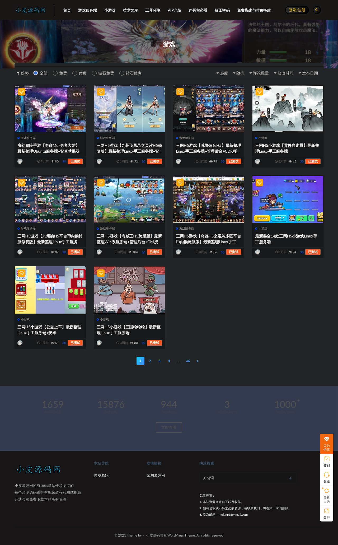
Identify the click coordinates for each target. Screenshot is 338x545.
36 (188, 361)
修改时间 (285, 73)
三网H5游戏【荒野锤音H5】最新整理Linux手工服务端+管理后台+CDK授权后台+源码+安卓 (208, 151)
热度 (224, 73)
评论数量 (261, 73)
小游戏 (261, 137)
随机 (240, 73)
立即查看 (169, 427)
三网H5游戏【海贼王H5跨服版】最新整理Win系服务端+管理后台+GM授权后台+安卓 (129, 242)
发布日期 (310, 73)
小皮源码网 (154, 535)
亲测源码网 (156, 475)
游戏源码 (101, 475)
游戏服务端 (26, 137)
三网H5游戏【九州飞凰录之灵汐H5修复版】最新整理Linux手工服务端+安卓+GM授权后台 (129, 151)
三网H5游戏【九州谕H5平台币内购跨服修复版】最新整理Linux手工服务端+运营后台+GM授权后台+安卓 (50, 242)
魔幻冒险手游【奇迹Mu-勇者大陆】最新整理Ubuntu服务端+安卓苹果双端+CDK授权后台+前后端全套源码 (48, 151)
